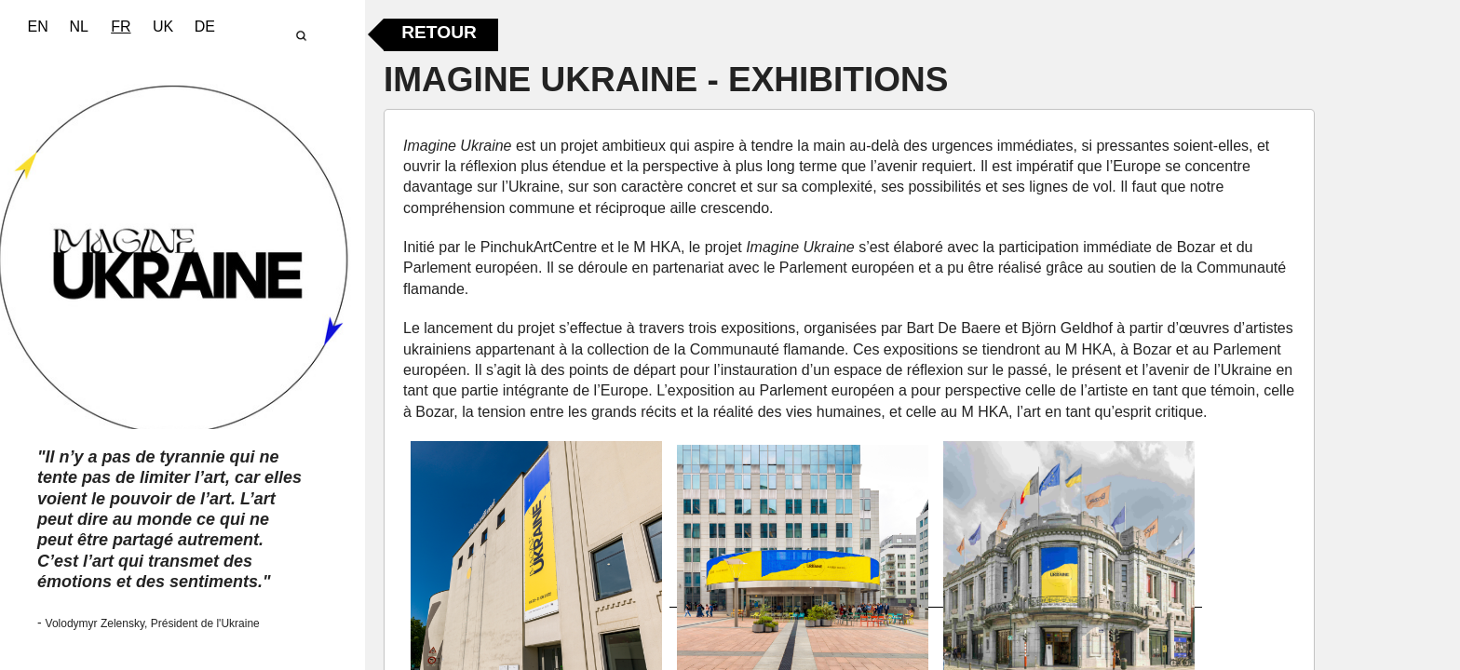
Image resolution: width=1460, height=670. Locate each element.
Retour (439, 32)
